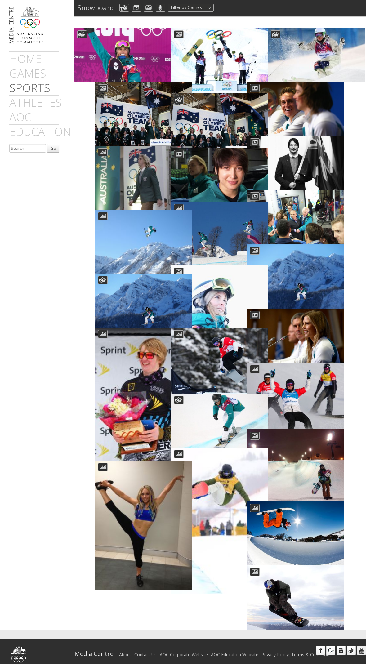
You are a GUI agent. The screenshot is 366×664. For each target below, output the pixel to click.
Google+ (330, 641)
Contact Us (145, 645)
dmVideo (136, 8)
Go (53, 148)
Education (40, 131)
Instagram (341, 641)
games (27, 73)
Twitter (351, 641)
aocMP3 (160, 8)
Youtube (361, 641)
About (125, 645)
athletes (35, 102)
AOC (20, 117)
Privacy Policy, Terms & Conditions (296, 645)
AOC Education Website (234, 645)
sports (29, 88)
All (222, 8)
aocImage (148, 8)
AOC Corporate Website (184, 645)
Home (25, 58)
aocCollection (124, 8)
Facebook (320, 641)
